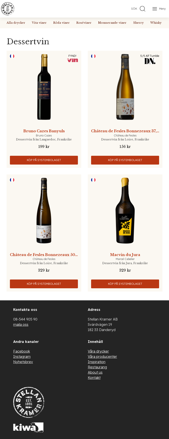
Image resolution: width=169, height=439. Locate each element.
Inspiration (96, 362)
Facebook (21, 351)
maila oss (20, 324)
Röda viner (61, 22)
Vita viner (39, 22)
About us (95, 372)
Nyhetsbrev (23, 362)
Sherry (138, 22)
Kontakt (94, 377)
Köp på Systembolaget (44, 160)
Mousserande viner (112, 22)
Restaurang (97, 367)
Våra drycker (98, 351)
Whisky (156, 22)
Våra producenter (102, 356)
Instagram (22, 356)
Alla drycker (16, 22)
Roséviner (84, 22)
